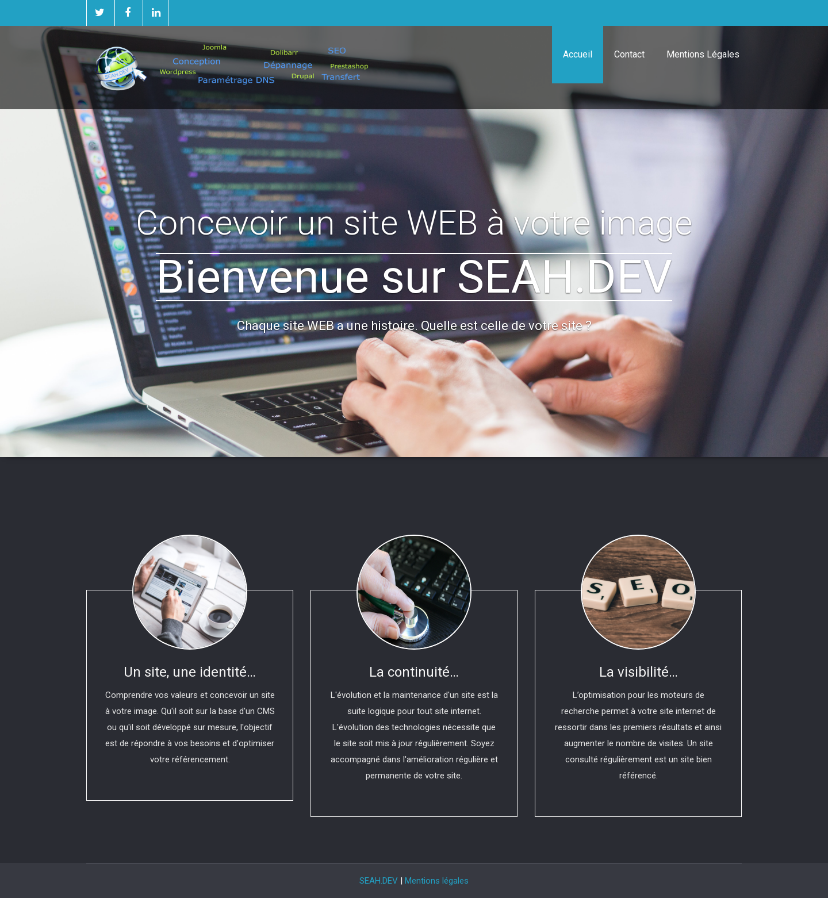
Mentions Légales (702, 54)
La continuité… (414, 672)
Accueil (577, 54)
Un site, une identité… (190, 672)
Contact (629, 54)
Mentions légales (437, 881)
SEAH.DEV (378, 881)
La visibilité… (638, 672)
